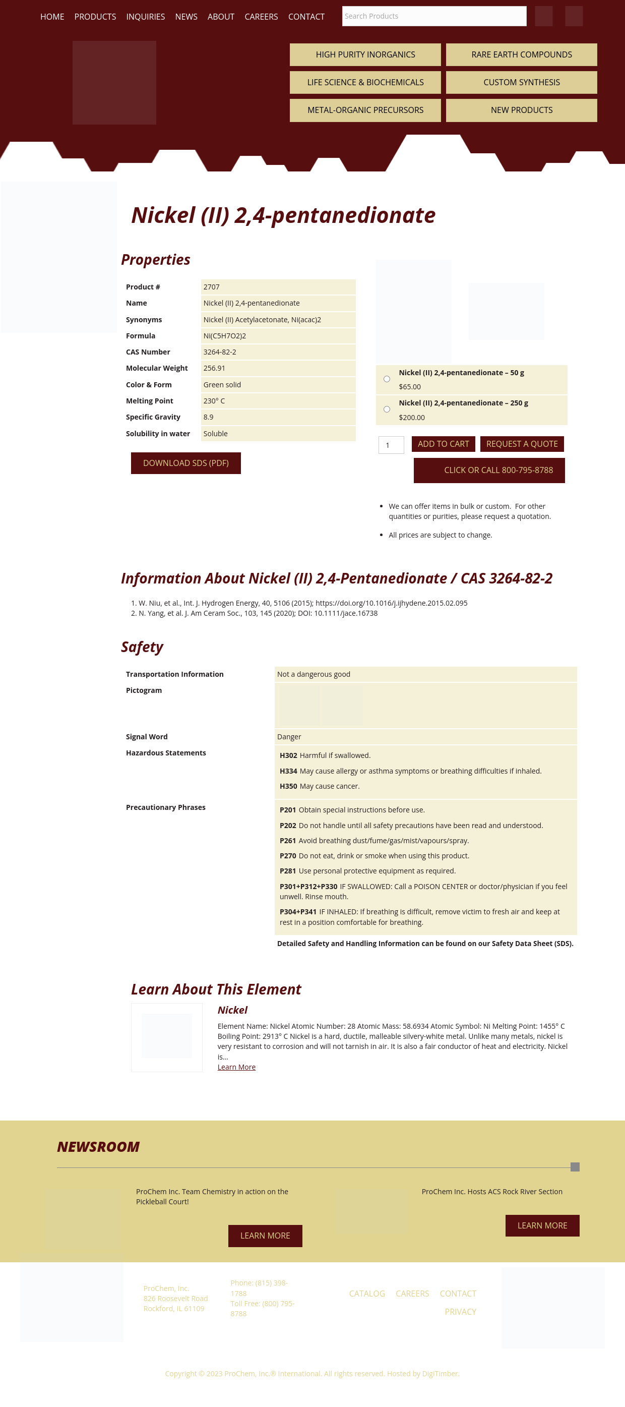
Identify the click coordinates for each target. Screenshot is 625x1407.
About (221, 16)
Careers (261, 16)
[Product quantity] (391, 445)
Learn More (237, 1067)
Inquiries (145, 16)
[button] (265, 1236)
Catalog (367, 1293)
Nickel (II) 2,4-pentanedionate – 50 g (461, 372)
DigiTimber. (441, 1373)
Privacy (461, 1311)
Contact (306, 16)
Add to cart (443, 443)
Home (52, 16)
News (186, 16)
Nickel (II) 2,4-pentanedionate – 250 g (463, 402)
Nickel (232, 1010)
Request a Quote (522, 443)
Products (95, 16)
